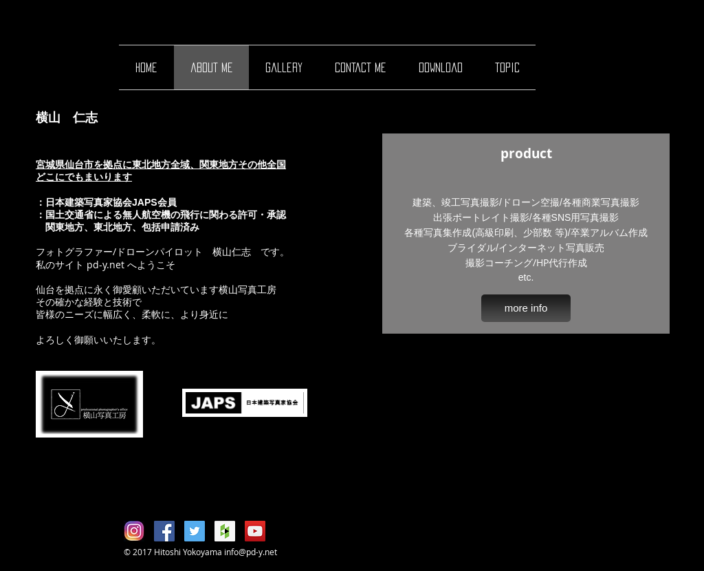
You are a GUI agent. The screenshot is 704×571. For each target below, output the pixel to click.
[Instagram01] (134, 531)
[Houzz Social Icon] (224, 531)
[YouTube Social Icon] (255, 531)
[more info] (526, 308)
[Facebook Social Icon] (164, 531)
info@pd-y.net (250, 551)
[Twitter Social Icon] (194, 531)
